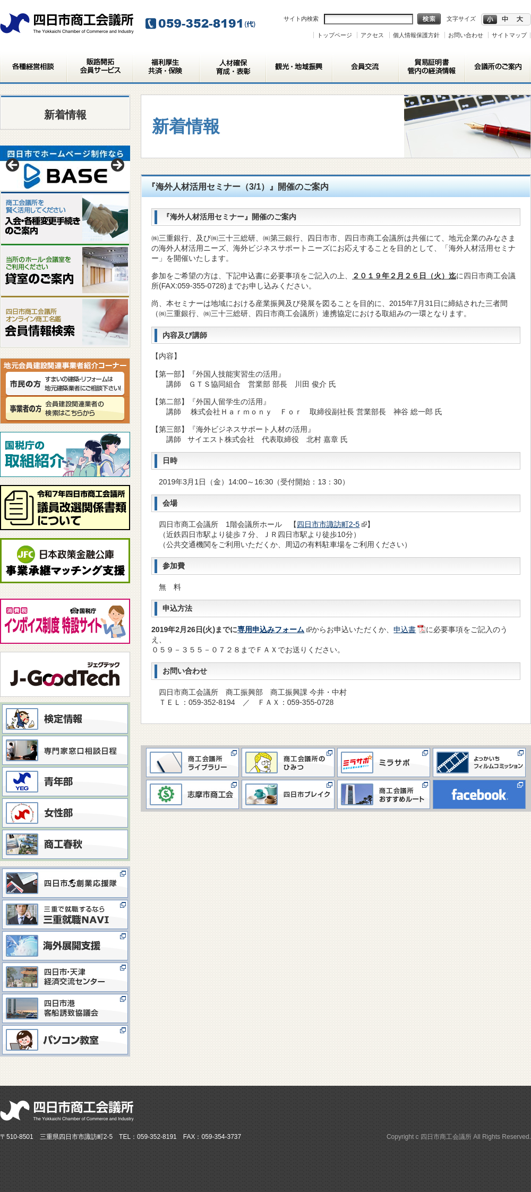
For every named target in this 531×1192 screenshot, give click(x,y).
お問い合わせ (465, 35)
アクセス (372, 35)
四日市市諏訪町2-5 (332, 524)
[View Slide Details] (65, 168)
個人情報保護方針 (416, 35)
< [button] (13, 166)
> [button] (117, 166)
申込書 (404, 629)
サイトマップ (509, 35)
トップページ (334, 35)
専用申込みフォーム (274, 629)
